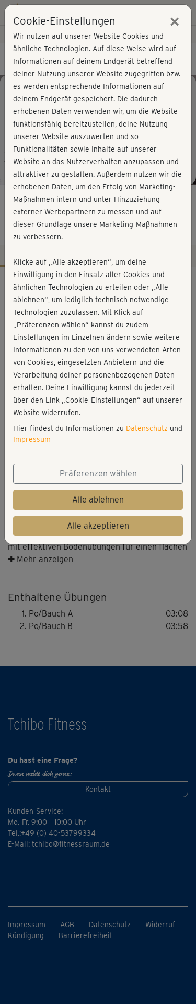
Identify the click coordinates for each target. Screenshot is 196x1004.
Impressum (32, 439)
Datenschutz (147, 428)
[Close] (174, 21)
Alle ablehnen (98, 500)
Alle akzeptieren (98, 526)
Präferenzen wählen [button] (98, 473)
